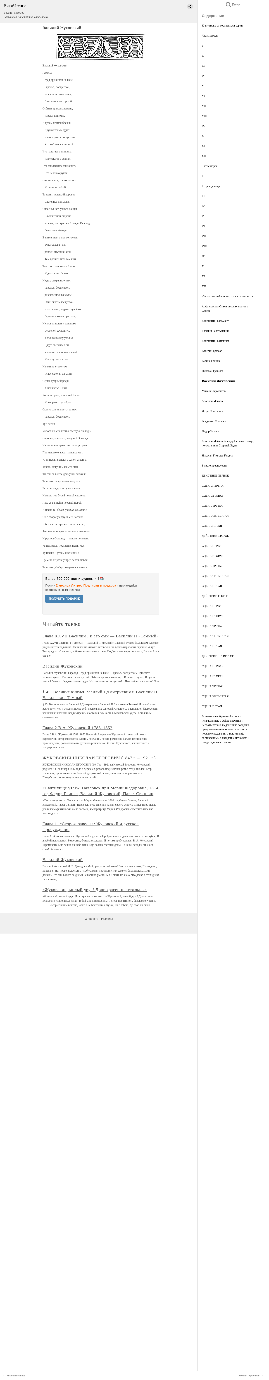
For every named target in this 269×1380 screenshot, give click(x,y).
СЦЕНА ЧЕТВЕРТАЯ (215, 515)
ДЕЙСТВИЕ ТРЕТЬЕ (215, 595)
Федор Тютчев (210, 431)
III (203, 65)
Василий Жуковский (62, 666)
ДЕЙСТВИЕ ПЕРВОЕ (215, 475)
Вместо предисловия (214, 465)
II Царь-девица (211, 186)
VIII (204, 115)
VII (204, 105)
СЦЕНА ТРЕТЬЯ (212, 505)
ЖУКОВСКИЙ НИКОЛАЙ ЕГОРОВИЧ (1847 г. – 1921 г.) (99, 757)
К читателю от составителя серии (222, 25)
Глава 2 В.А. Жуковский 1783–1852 (77, 727)
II (203, 55)
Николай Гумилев (212, 370)
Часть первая (210, 35)
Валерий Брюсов (212, 350)
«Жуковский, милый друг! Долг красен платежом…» (94, 889)
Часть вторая (209, 166)
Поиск (232, 4)
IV (203, 75)
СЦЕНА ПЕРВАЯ (212, 485)
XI (203, 145)
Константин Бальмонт (215, 320)
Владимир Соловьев (214, 421)
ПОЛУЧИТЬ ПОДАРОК (64, 598)
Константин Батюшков (215, 340)
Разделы (107, 918)
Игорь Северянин (212, 411)
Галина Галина (211, 360)
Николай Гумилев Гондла (217, 455)
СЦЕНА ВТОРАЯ (212, 495)
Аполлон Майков (212, 401)
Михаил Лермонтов (214, 391)
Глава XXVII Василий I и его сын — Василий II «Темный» (100, 636)
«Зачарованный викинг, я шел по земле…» (227, 296)
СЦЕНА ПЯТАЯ (212, 525)
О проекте (91, 918)
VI (203, 95)
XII (204, 155)
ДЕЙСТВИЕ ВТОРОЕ (215, 535)
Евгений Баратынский (215, 330)
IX (203, 125)
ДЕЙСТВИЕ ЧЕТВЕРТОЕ (218, 656)
